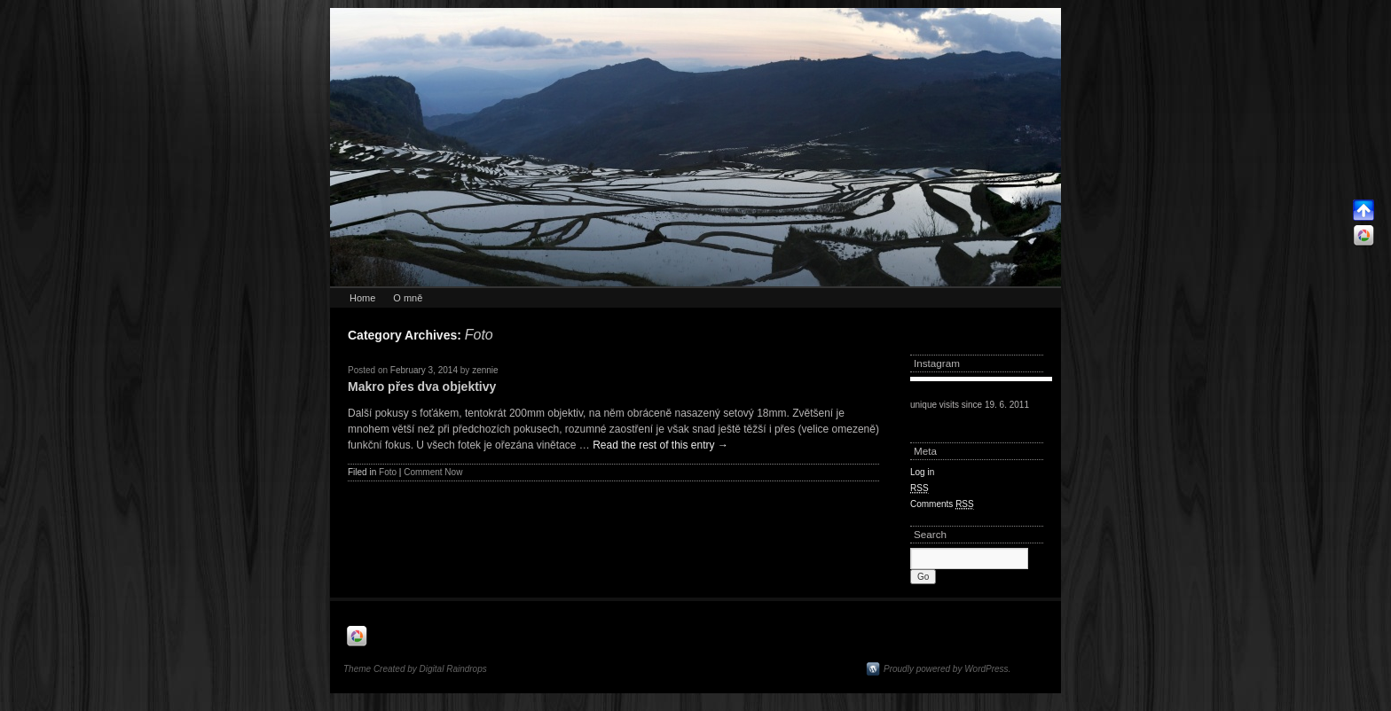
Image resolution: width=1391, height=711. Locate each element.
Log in (922, 472)
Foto (388, 472)
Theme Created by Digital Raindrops (415, 669)
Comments (942, 504)
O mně (407, 298)
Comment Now (433, 472)
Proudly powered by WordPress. (947, 669)
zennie (485, 370)
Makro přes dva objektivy (422, 386)
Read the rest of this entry (660, 445)
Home (362, 298)
